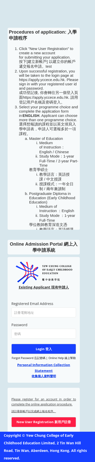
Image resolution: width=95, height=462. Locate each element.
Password (19, 324)
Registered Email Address (32, 303)
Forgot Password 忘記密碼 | (30, 358)
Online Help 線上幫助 (61, 358)
